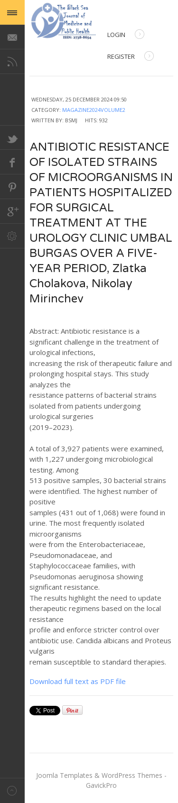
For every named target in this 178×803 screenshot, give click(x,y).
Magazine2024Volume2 (93, 109)
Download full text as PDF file (77, 681)
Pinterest (12, 186)
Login (125, 35)
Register (130, 57)
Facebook (12, 162)
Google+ (12, 211)
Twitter (12, 137)
